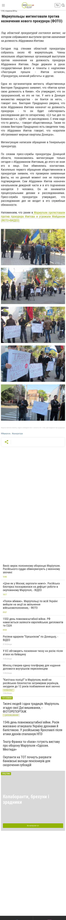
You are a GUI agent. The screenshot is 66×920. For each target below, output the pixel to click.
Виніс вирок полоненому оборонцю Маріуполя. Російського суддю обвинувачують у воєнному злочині (31, 569)
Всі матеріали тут (33, 826)
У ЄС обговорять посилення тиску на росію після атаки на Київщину (33, 652)
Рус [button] (57, 5)
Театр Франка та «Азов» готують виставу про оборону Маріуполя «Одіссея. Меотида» (31, 745)
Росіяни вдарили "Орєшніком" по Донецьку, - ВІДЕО (30, 638)
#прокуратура (17, 434)
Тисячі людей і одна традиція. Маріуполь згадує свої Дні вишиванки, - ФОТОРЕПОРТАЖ (31, 707)
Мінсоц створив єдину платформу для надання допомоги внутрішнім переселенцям (31, 667)
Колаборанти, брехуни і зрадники (26, 799)
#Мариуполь (6, 434)
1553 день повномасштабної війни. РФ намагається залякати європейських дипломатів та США (33, 622)
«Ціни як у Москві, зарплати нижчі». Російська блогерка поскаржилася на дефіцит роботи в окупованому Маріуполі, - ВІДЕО (31, 587)
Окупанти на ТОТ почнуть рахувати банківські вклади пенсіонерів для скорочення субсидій (27, 761)
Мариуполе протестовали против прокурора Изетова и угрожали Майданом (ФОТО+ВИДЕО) (33, 216)
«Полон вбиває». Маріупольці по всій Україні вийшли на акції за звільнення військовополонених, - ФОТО (30, 604)
